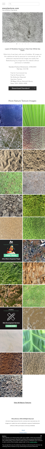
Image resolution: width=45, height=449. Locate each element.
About (23, 430)
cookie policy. (33, 442)
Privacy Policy (23, 432)
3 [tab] (22, 44)
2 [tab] (20, 44)
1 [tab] (17, 44)
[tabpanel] (22, 27)
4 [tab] (25, 44)
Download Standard (20, 88)
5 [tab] (28, 44)
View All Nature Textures (22, 402)
